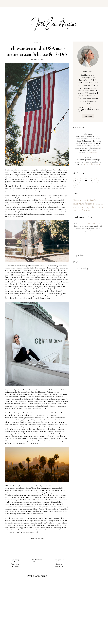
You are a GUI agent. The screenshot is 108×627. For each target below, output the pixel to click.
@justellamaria (92, 153)
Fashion (77, 200)
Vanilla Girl (77, 210)
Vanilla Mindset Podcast (91, 224)
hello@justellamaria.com (92, 164)
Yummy (86, 210)
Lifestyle (91, 200)
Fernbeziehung (44, 200)
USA (41, 43)
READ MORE (88, 116)
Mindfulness (85, 203)
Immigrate (35, 43)
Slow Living (96, 204)
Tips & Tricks (94, 207)
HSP (84, 201)
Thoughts (80, 207)
